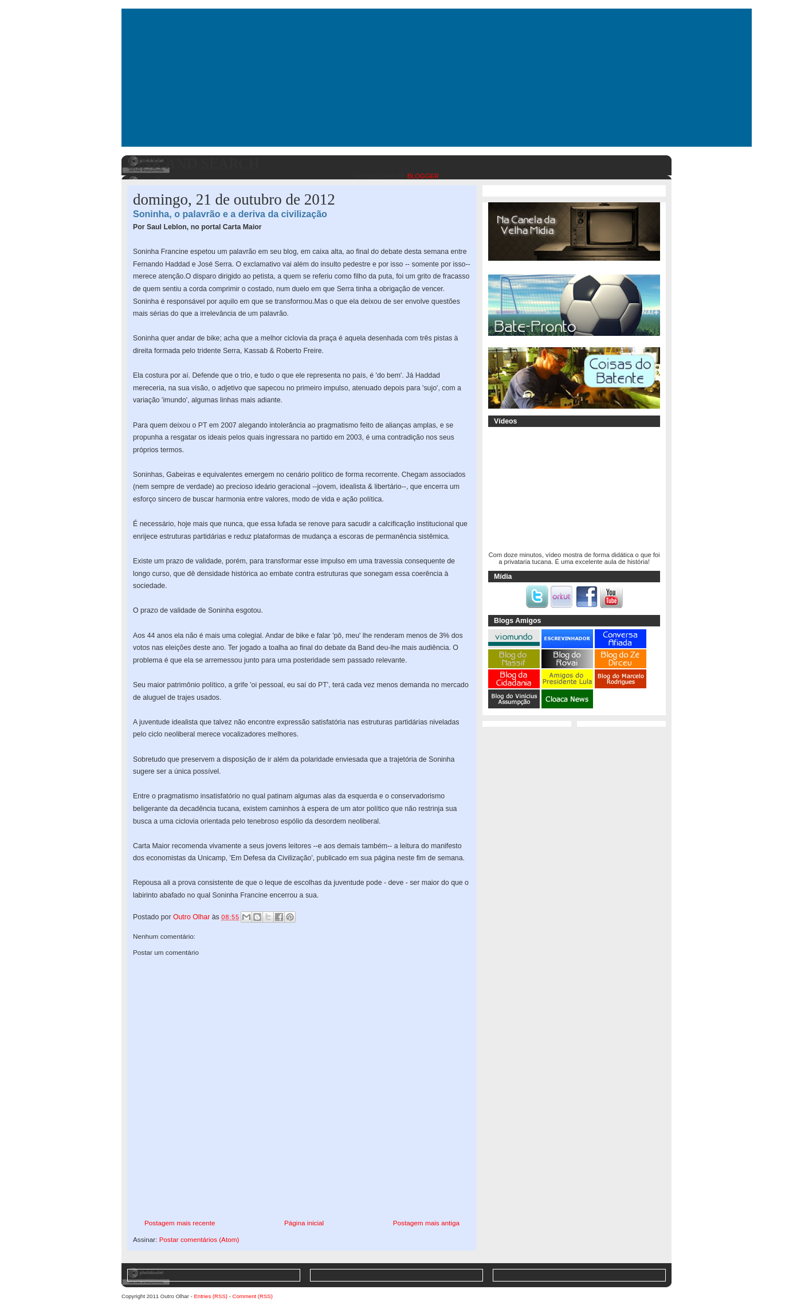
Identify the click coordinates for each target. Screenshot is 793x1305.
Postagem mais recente (179, 1222)
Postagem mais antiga (426, 1222)
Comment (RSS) (253, 1296)
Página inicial (304, 1222)
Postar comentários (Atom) (199, 1239)
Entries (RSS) (210, 1296)
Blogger (423, 176)
